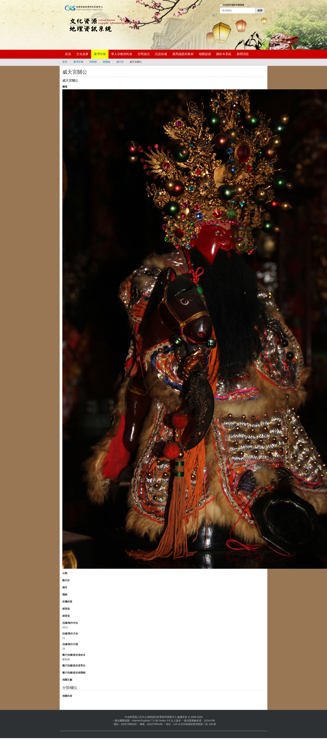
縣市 (64, 587)
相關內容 (67, 695)
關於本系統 (223, 54)
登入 (214, 15)
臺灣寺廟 (100, 54)
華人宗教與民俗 (121, 54)
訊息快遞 (161, 54)
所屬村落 (67, 601)
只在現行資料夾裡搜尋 (233, 5)
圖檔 (64, 86)
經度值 (66, 608)
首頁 (68, 54)
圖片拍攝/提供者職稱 (73, 672)
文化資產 (82, 54)
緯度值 (66, 615)
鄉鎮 (64, 594)
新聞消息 (243, 54)
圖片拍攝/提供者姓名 (73, 654)
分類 (64, 573)
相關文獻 (67, 679)
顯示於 (66, 580)
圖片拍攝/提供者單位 (73, 665)
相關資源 (205, 54)
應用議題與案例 (183, 54)
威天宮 (120, 61)
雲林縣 (93, 61)
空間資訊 (144, 54)
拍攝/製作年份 (70, 622)
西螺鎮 (106, 61)
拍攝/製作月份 (70, 633)
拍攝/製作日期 (70, 644)
